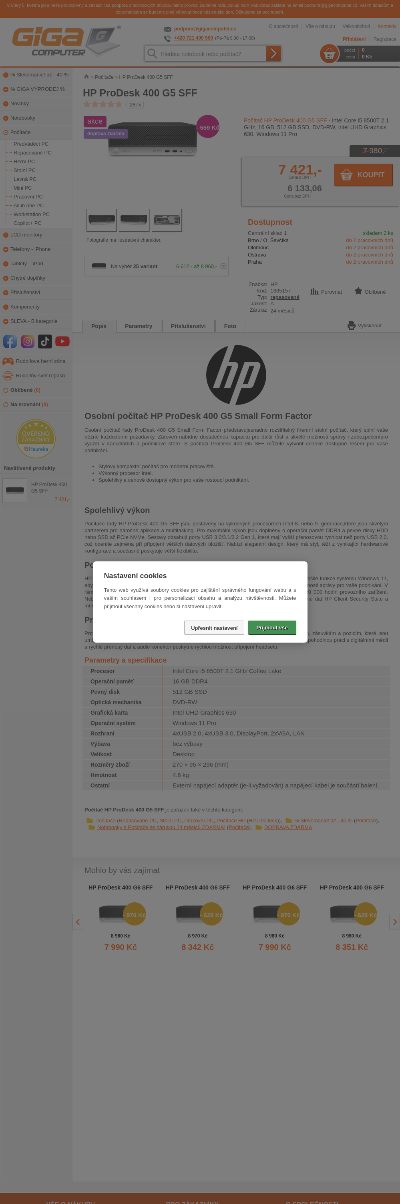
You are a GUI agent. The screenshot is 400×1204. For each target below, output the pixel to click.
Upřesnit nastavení (214, 628)
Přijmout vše (271, 628)
